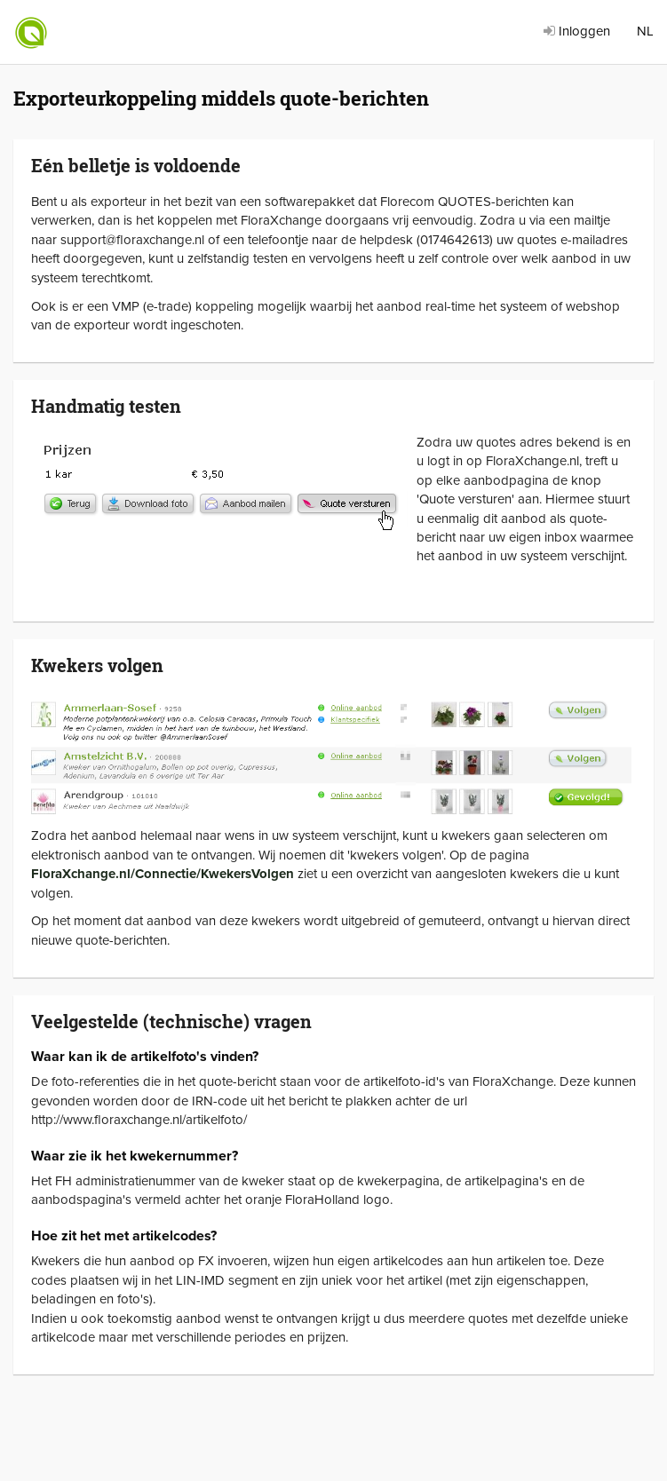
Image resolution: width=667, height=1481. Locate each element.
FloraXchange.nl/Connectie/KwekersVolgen (162, 874)
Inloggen (577, 31)
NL (645, 31)
